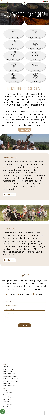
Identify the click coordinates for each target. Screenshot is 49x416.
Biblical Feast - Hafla (7, 404)
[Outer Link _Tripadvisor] (45, 1)
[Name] (24, 301)
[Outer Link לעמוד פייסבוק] (40, 1)
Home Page (5, 413)
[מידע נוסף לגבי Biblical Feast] (35, 67)
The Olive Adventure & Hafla (9, 380)
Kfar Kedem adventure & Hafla (10, 375)
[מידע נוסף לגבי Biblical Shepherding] (35, 34)
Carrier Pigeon (6, 401)
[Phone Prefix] (24, 305)
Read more (25, 130)
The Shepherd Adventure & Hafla (10, 378)
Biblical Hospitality (7, 403)
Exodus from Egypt (7, 408)
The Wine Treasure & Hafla (9, 385)
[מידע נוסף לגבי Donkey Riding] (9, 260)
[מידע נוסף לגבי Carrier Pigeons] (9, 195)
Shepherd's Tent (6, 399)
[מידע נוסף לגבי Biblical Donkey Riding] (13, 56)
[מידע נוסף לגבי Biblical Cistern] (13, 78)
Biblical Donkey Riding (8, 397)
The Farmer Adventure (8, 368)
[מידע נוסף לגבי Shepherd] (35, 56)
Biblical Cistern (6, 406)
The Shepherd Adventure (8, 369)
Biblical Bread (6, 391)
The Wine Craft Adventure (9, 373)
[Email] (24, 313)
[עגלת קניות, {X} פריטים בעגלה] (1, 1)
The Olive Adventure (7, 371)
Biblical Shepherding (7, 392)
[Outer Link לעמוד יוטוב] (43, 1)
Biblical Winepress (7, 396)
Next (46, 14)
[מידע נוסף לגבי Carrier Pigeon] (13, 67)
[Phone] (24, 309)
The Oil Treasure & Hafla (8, 383)
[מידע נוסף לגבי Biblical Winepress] (35, 45)
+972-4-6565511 (12, 294)
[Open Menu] (47, 2)
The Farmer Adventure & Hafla (10, 376)
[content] (24, 319)
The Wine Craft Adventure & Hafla (10, 381)
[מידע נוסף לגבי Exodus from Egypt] (35, 78)
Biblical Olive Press (7, 394)
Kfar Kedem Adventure (8, 366)
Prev (2, 14)
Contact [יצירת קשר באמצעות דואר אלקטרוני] (2, 412)
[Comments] (24, 319)
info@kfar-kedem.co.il (26, 294)
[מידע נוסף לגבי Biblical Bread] (13, 34)
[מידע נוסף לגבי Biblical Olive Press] (13, 45)
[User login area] (4, 1)
